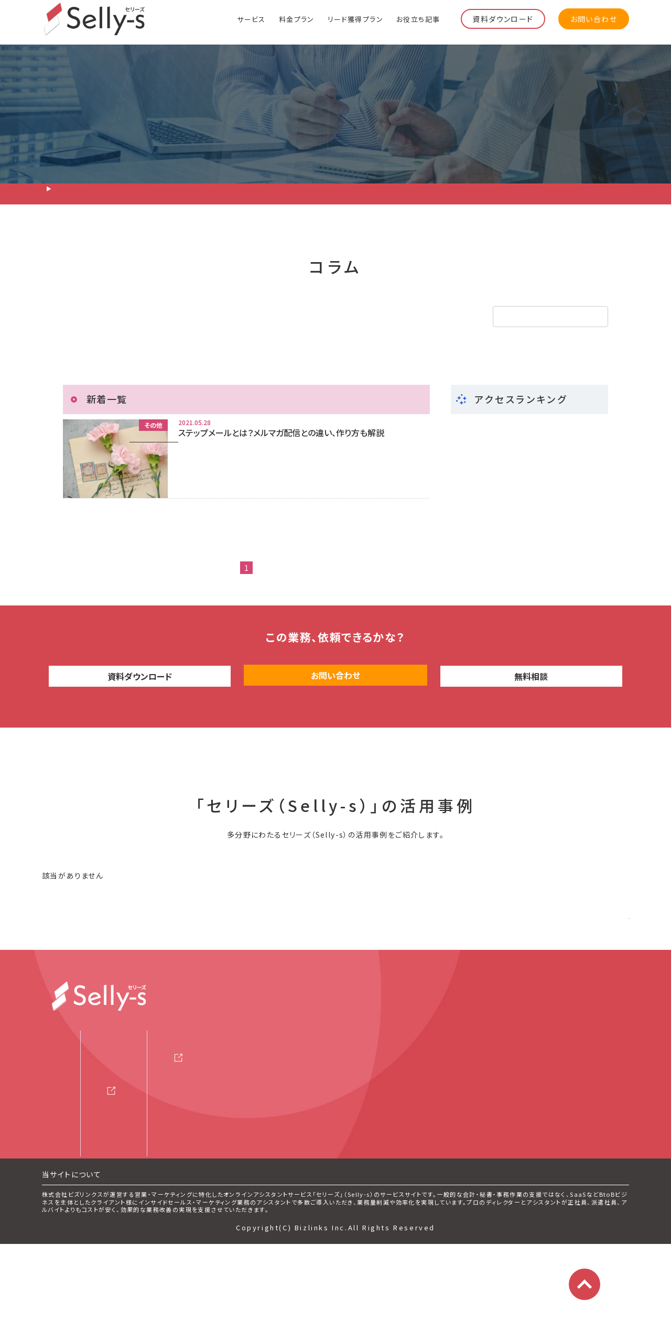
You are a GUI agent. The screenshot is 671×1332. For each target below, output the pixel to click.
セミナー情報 (198, 1115)
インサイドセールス (246, 316)
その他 (348, 316)
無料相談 (531, 717)
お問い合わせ (593, 19)
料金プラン (297, 19)
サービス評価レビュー (220, 1167)
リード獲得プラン (355, 19)
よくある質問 (76, 1193)
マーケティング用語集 (214, 1193)
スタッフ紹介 (76, 1167)
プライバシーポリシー (366, 1166)
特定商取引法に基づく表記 (376, 1192)
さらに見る (594, 956)
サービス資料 (198, 1089)
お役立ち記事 (418, 19)
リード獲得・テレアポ (119, 316)
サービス (251, 19)
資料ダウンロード (502, 19)
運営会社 (348, 1113)
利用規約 (342, 1139)
